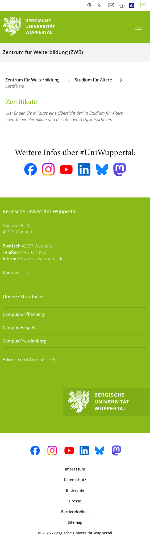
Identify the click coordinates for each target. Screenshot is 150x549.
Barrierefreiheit (75, 511)
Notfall (122, 5)
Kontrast (90, 5)
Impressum (75, 469)
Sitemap (75, 522)
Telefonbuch (101, 5)
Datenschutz (75, 479)
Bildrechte (75, 490)
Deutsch (144, 5)
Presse (75, 500)
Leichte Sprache (133, 5)
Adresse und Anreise (24, 359)
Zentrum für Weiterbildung (33, 80)
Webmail (112, 5)
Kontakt (11, 273)
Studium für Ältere (94, 80)
